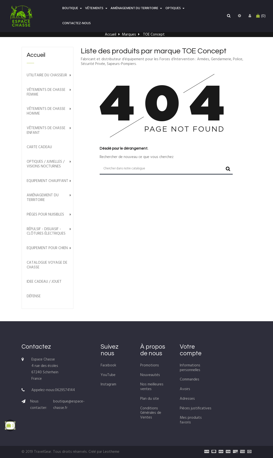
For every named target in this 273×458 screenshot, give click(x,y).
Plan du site (149, 399)
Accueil (36, 55)
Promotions (149, 365)
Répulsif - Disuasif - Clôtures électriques (46, 231)
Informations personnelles (190, 367)
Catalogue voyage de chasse (47, 265)
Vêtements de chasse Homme (46, 111)
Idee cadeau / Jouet (44, 281)
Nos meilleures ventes (151, 386)
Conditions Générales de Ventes (150, 413)
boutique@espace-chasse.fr (69, 404)
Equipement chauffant (47, 181)
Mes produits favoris (191, 420)
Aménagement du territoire (43, 197)
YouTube (108, 375)
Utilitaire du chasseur (47, 75)
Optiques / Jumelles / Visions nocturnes (46, 164)
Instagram (108, 384)
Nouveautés (150, 375)
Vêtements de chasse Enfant (46, 130)
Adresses (187, 399)
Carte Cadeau (39, 147)
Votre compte (191, 350)
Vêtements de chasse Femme (46, 92)
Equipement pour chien (47, 248)
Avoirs (185, 389)
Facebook (108, 365)
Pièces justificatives (195, 408)
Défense (34, 296)
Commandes (189, 379)
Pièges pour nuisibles (45, 214)
